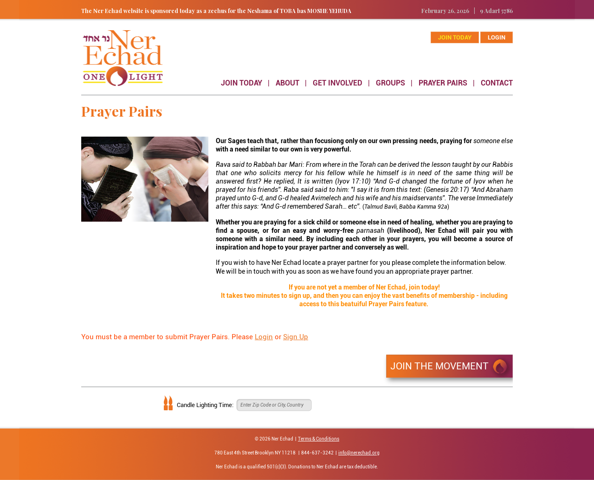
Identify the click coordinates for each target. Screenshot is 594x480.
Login (496, 37)
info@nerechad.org (359, 452)
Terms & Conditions (318, 438)
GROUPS (390, 83)
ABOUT (287, 83)
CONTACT (497, 83)
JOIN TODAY (241, 83)
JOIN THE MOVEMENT (439, 366)
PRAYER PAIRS (443, 83)
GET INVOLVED (337, 83)
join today (454, 37)
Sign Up (295, 337)
